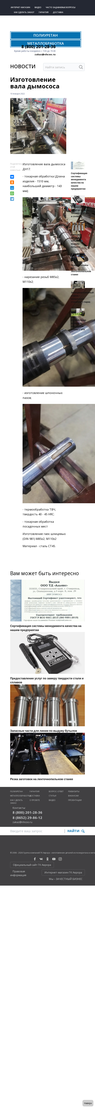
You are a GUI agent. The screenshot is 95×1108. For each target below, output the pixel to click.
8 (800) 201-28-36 (38, 46)
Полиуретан (16, 791)
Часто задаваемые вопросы (60, 7)
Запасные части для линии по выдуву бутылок (76, 241)
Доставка (58, 12)
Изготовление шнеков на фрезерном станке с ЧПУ (78, 325)
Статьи (52, 795)
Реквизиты (73, 791)
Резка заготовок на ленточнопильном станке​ (81, 270)
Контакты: (19, 808)
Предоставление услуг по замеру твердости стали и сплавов (80, 211)
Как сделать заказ (16, 801)
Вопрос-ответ (56, 791)
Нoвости (23, 66)
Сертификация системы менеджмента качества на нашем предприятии (79, 181)
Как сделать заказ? (24, 12)
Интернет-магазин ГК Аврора (63, 872)
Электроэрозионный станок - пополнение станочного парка (82, 297)
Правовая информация (18, 873)
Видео (38, 7)
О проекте (35, 800)
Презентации (75, 800)
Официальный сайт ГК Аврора (32, 865)
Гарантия (43, 12)
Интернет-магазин (20, 7)
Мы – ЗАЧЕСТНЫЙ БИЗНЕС (65, 879)
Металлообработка (20, 795)
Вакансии (73, 795)
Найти (76, 831)
